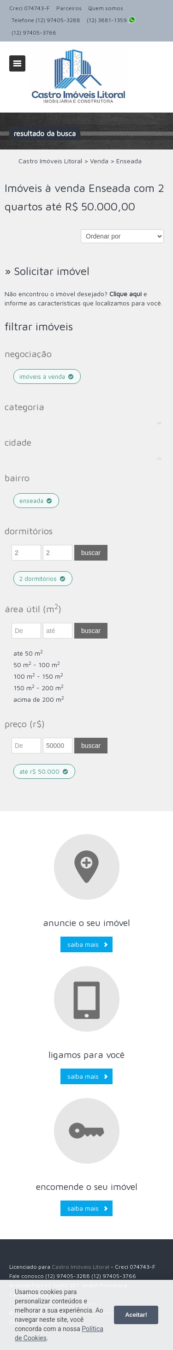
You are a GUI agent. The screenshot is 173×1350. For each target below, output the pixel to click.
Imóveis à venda (47, 376)
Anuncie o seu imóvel (86, 922)
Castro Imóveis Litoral (80, 1266)
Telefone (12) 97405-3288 (46, 20)
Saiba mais (83, 944)
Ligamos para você (86, 1054)
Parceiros (69, 8)
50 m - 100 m (36, 665)
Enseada (36, 500)
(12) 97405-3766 (34, 32)
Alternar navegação (17, 63)
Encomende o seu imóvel (86, 1186)
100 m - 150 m (38, 676)
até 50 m (28, 653)
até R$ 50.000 (44, 771)
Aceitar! (136, 1314)
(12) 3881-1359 (111, 20)
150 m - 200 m (38, 688)
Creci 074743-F (29, 8)
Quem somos (105, 8)
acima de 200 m (38, 699)
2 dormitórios (42, 578)
